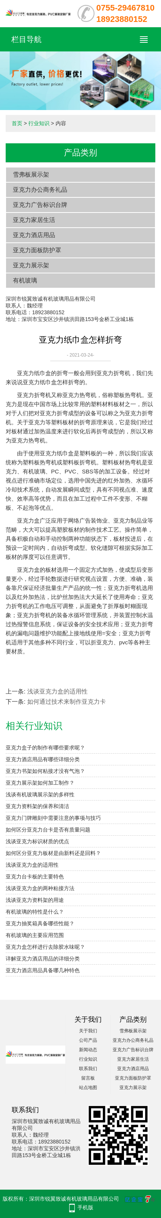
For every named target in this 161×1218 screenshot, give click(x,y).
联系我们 (88, 1068)
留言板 (88, 1078)
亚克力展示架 (31, 265)
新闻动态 (88, 1049)
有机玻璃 (25, 280)
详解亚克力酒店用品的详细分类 (43, 959)
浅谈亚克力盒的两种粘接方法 (40, 888)
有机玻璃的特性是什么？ (35, 912)
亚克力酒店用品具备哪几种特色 (43, 970)
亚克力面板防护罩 (37, 250)
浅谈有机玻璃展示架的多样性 (40, 794)
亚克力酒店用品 (34, 235)
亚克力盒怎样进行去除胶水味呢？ (45, 947)
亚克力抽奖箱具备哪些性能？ (40, 923)
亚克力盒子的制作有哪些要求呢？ (45, 748)
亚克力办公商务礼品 (40, 189)
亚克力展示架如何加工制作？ (40, 783)
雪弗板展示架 (31, 174)
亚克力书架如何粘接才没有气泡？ (45, 771)
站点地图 (88, 1087)
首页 (17, 123)
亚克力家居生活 (34, 220)
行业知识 (39, 123)
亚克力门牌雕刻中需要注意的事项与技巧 (53, 818)
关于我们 (88, 1030)
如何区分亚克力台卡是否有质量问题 (48, 830)
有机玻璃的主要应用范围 (35, 935)
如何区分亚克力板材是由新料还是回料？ (53, 853)
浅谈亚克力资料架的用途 (35, 900)
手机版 (85, 1207)
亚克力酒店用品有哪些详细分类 (43, 759)
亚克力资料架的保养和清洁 (37, 806)
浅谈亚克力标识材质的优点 (37, 841)
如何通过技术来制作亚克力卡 (66, 701)
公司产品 (88, 1040)
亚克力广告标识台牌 (40, 205)
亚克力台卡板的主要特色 (35, 877)
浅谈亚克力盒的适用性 (57, 691)
